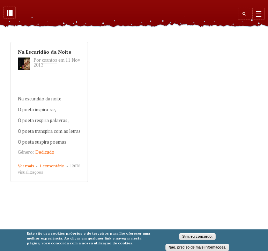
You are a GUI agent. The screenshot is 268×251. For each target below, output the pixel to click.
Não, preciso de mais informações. (197, 247)
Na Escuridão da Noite (44, 51)
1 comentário (51, 165)
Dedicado (44, 152)
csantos (49, 60)
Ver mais (26, 165)
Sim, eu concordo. (197, 236)
